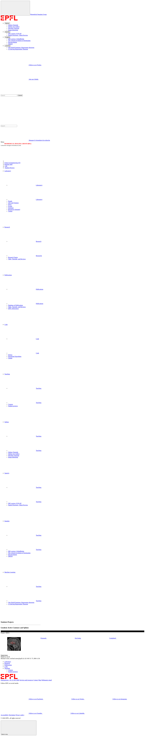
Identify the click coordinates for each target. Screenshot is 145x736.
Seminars (11, 208)
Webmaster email (46, 680)
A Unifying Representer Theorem (18, 49)
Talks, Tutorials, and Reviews (17, 259)
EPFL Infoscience (13, 308)
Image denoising (13, 30)
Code (23, 339)
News (9, 204)
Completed (126, 638)
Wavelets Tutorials (13, 28)
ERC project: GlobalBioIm (16, 39)
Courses (10, 404)
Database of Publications (15, 305)
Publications (25, 289)
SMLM (10, 44)
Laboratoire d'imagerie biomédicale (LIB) (11, 145)
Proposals (57, 638)
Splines (7, 23)
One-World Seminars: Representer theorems (21, 47)
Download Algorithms (14, 356)
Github (10, 358)
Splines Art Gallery (14, 26)
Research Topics (13, 257)
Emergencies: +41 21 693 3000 (10, 680)
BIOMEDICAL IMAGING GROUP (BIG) (17, 143)
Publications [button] (8, 275)
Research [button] (7, 227)
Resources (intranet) (14, 209)
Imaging (7, 37)
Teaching (24, 388)
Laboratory (25, 185)
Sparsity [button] (6, 473)
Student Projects (9, 168)
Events (10, 206)
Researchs (25, 255)
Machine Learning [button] (9, 572)
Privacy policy (20, 715)
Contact (35, 680)
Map (39, 680)
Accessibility (5, 715)
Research (24, 241)
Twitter (10, 211)
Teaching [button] (7, 374)
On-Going (92, 638)
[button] (74, 219)
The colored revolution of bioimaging (19, 40)
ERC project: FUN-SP (14, 33)
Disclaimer (12, 715)
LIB (5, 166)
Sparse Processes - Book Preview (18, 35)
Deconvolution (12, 42)
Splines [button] (6, 422)
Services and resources (26, 680)
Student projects (13, 406)
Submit (20, 95)
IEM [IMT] (8, 164)
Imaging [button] (6, 521)
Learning (7, 45)
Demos (10, 355)
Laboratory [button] (7, 171)
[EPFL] (18, 161)
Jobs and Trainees (13, 203)
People (10, 201)
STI (12, 163)
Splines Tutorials (13, 25)
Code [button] (6, 324)
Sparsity (7, 32)
